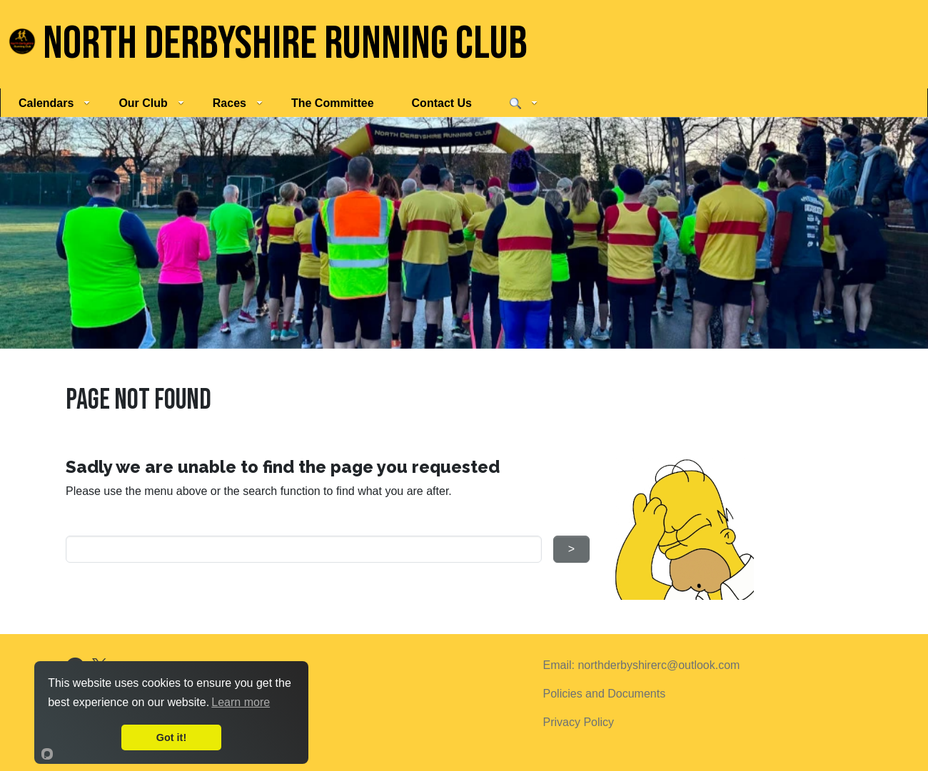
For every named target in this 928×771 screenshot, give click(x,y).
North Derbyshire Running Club (268, 44)
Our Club (150, 103)
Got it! (171, 737)
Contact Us (442, 103)
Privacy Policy (579, 722)
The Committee (332, 103)
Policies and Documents (604, 694)
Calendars (54, 103)
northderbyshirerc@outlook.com (659, 665)
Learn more (240, 702)
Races (238, 103)
